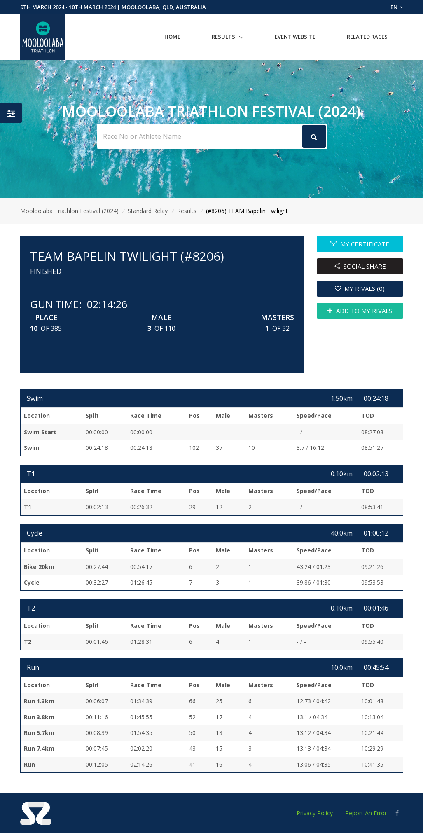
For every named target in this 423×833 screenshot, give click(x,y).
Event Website (295, 36)
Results (223, 36)
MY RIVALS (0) (360, 288)
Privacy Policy (315, 813)
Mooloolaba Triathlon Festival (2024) (69, 211)
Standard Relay (148, 211)
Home (172, 36)
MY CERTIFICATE (359, 244)
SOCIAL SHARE (360, 266)
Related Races (367, 36)
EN (396, 7)
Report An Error (366, 813)
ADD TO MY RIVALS (359, 311)
